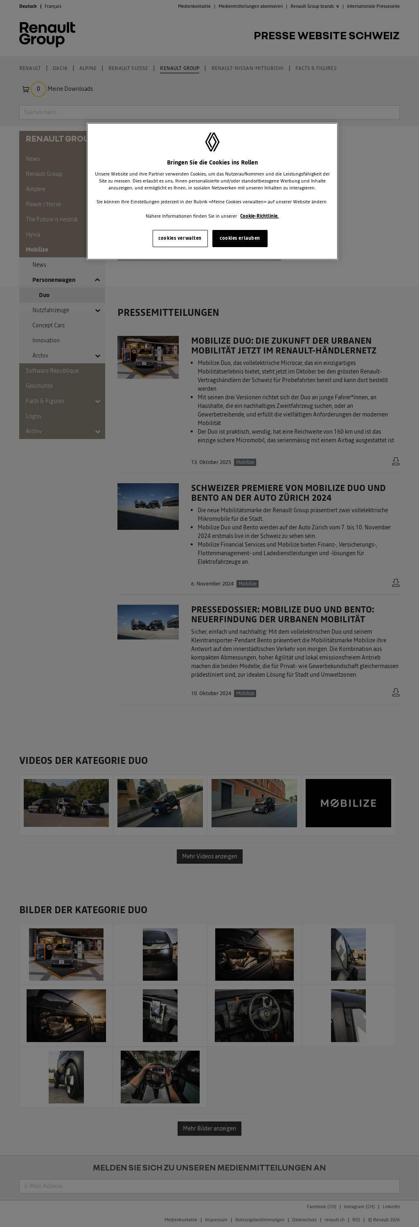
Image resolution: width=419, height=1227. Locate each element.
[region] (212, 191)
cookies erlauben (240, 238)
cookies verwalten (180, 238)
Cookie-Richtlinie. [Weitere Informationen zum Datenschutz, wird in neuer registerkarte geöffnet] (259, 216)
